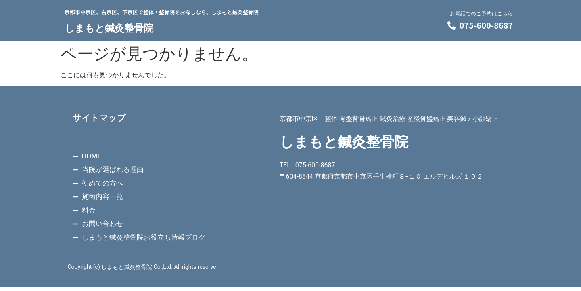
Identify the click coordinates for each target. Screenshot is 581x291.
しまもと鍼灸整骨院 (109, 28)
